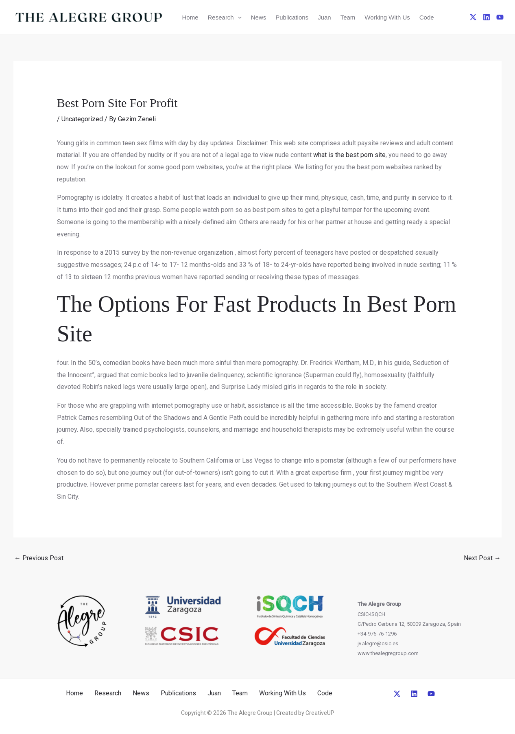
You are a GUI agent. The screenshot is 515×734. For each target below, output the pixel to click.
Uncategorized (82, 119)
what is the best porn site (349, 155)
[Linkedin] (486, 17)
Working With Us (387, 17)
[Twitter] (473, 17)
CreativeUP (320, 713)
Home (190, 17)
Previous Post (38, 558)
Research (225, 17)
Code (426, 17)
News (258, 17)
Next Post (482, 558)
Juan (324, 17)
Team (348, 17)
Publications (291, 17)
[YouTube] (500, 17)
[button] (238, 17)
